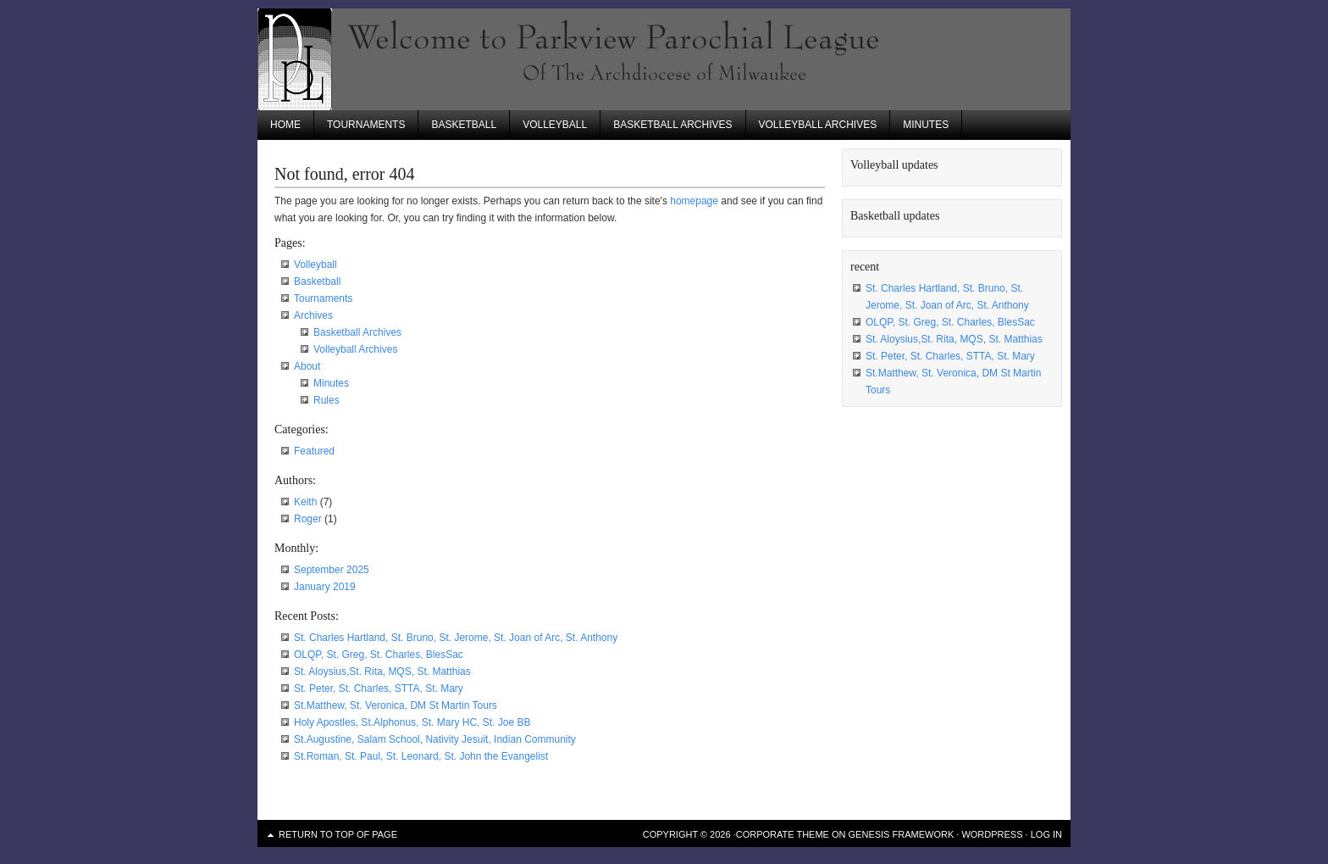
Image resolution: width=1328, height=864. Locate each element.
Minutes (926, 125)
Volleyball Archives (818, 125)
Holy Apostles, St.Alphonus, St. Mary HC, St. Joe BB (412, 722)
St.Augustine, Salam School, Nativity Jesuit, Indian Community (435, 739)
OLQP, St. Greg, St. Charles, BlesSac (378, 655)
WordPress (991, 834)
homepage (694, 201)
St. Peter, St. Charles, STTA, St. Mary (378, 688)
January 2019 (325, 587)
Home (285, 125)
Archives (313, 315)
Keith (305, 502)
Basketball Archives (672, 125)
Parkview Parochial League (664, 59)
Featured (314, 451)
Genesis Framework (902, 834)
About (307, 366)
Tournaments (366, 125)
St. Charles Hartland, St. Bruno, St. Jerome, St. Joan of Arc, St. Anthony (455, 638)
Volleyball (555, 125)
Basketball (463, 125)
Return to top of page (338, 834)
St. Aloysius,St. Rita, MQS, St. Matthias (382, 671)
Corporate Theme (782, 834)
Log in (1046, 834)
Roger (308, 519)
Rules (326, 400)
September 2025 (331, 570)
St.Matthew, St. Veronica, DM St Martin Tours (395, 705)
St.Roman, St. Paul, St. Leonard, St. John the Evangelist (421, 756)
